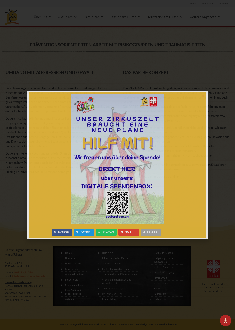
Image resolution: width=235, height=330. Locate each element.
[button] (203, 95)
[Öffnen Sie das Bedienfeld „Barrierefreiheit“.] (225, 320)
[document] (117, 165)
